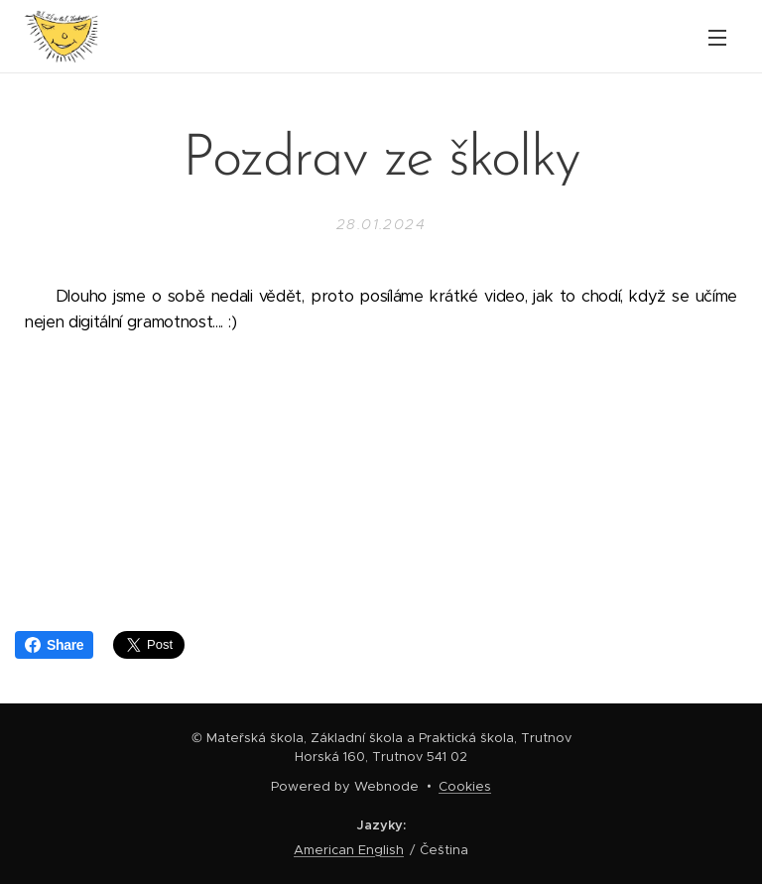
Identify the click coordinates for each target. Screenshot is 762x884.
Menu (717, 38)
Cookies (465, 786)
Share (54, 645)
